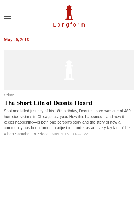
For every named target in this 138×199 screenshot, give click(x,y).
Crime (9, 95)
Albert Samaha (17, 134)
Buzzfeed (41, 134)
